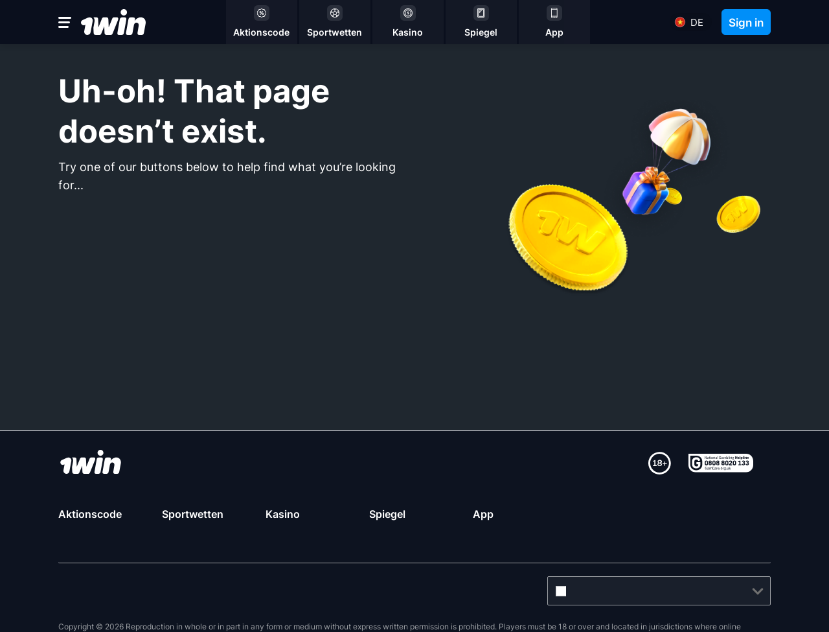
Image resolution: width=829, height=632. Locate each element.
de (696, 22)
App (483, 514)
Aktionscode (90, 514)
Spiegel (387, 514)
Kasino (283, 514)
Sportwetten (192, 514)
